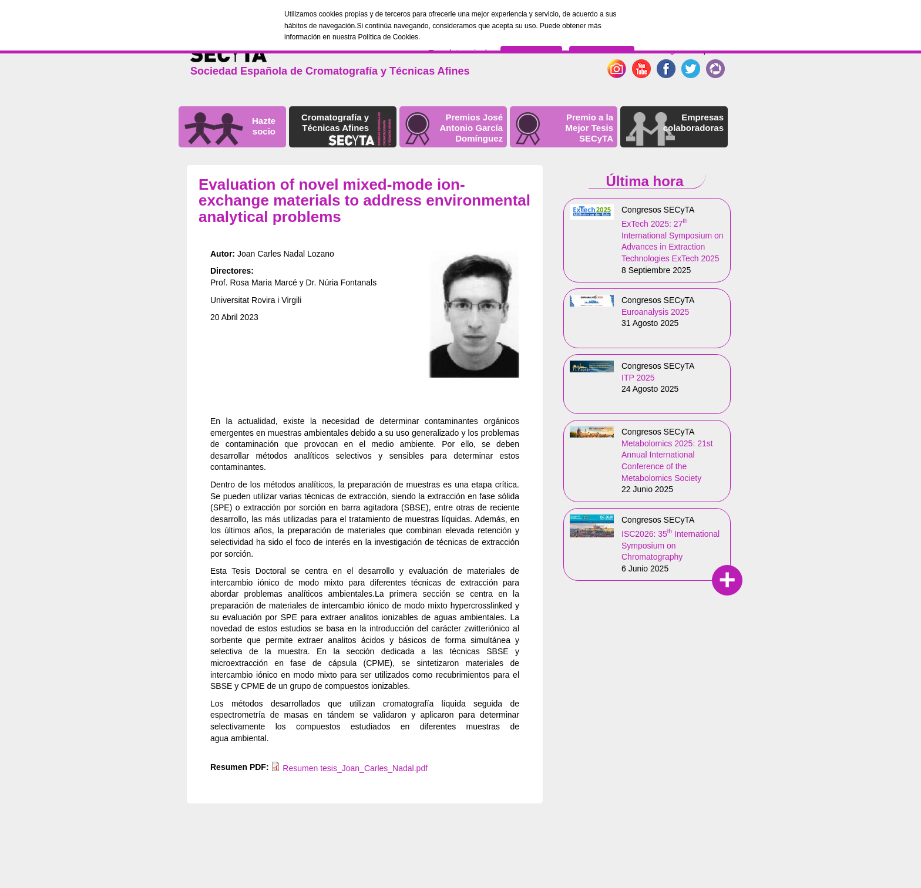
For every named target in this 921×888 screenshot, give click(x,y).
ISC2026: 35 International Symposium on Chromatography (670, 545)
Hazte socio (263, 126)
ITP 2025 (638, 377)
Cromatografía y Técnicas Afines (335, 122)
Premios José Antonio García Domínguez (471, 127)
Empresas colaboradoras (693, 122)
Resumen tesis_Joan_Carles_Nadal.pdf (355, 768)
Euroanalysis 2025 (655, 312)
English (673, 50)
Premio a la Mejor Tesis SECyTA (589, 127)
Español (709, 50)
